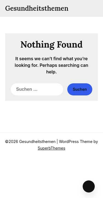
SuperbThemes (51, 148)
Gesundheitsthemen (36, 8)
